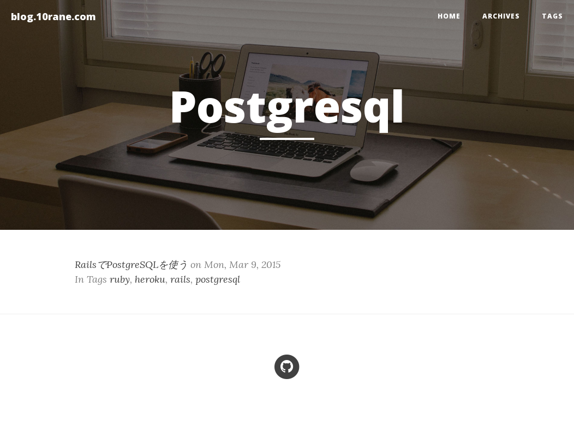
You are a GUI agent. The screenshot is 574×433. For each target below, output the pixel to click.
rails (180, 279)
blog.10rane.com (53, 16)
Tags (552, 16)
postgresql (217, 279)
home (449, 16)
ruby (120, 279)
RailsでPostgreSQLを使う (131, 264)
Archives (501, 16)
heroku (150, 279)
